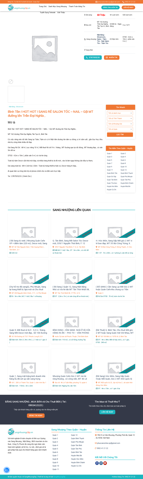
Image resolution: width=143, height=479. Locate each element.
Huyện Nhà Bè (125, 186)
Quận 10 (124, 167)
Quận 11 (110, 170)
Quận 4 (123, 157)
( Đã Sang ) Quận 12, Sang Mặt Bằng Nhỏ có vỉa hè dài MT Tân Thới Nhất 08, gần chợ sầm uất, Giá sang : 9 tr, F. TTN (71, 290)
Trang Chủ (43, 6)
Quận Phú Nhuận (126, 176)
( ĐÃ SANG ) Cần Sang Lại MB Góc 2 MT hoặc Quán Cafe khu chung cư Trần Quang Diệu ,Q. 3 (114, 290)
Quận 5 (109, 160)
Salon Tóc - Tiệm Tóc (103, 42)
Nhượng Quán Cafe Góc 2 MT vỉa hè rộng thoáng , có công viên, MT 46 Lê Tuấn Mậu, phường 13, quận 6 (70, 379)
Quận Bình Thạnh (127, 173)
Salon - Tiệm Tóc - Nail (101, 40)
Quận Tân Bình (112, 180)
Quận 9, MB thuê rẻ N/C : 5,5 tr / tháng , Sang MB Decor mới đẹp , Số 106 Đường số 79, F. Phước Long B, (28, 333)
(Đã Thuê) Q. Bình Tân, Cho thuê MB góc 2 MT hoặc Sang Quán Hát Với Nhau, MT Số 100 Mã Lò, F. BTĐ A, (115, 333)
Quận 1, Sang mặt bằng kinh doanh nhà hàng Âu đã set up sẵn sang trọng (27, 377)
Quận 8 (123, 163)
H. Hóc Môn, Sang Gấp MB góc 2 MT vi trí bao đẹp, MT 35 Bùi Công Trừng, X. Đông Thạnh (114, 243)
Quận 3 (109, 157)
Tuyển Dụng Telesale (47, 13)
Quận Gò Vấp (111, 176)
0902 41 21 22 (102, 448)
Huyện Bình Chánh (127, 183)
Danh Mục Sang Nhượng (58, 6)
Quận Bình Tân (112, 173)
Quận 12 (124, 170)
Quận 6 (123, 160)
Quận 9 (109, 167)
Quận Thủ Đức (112, 183)
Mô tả (11, 122)
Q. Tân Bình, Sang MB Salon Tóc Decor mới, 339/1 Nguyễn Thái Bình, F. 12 (70, 242)
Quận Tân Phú (126, 180)
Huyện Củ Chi (111, 190)
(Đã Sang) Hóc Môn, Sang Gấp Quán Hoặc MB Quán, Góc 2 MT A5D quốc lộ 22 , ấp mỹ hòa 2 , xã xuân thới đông (114, 379)
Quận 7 (109, 163)
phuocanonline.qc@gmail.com (108, 443)
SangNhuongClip (59, 477)
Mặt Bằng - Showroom (101, 36)
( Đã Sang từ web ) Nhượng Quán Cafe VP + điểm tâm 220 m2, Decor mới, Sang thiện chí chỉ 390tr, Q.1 (28, 243)
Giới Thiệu (61, 13)
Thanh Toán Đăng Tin (77, 6)
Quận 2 (123, 153)
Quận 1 (109, 153)
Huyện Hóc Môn (112, 186)
